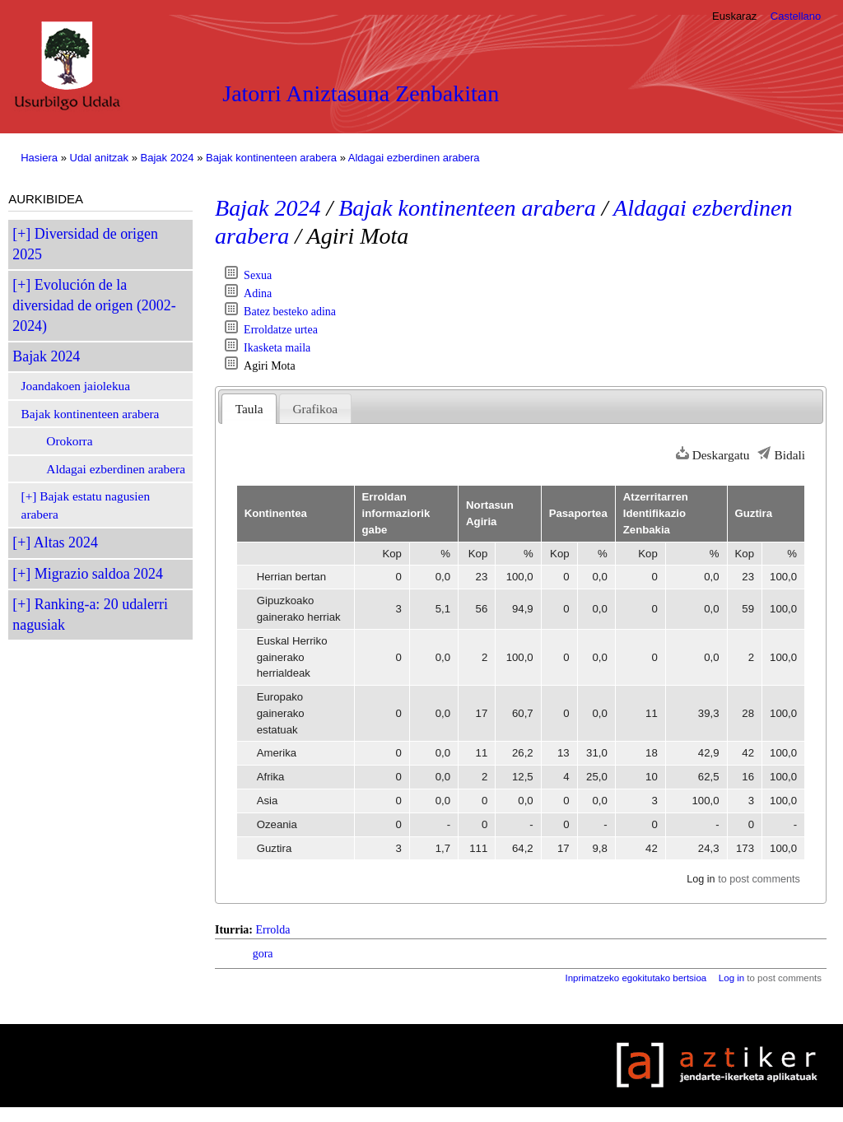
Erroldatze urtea (281, 330)
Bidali (789, 455)
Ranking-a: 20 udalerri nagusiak (90, 614)
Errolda (272, 930)
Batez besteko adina (290, 311)
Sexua (258, 275)
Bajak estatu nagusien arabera (86, 505)
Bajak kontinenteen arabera (271, 157)
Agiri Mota (270, 366)
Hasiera (39, 157)
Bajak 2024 (167, 157)
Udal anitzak (99, 157)
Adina (258, 293)
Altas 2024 (66, 542)
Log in (701, 879)
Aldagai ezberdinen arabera (414, 157)
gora (263, 953)
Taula (249, 409)
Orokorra (69, 441)
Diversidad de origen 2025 (85, 244)
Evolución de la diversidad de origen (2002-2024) (93, 305)
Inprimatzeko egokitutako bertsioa (635, 978)
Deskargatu (721, 455)
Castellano (796, 16)
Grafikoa (315, 409)
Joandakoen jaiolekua (76, 386)
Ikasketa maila (277, 348)
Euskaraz (734, 16)
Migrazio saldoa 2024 (99, 574)
